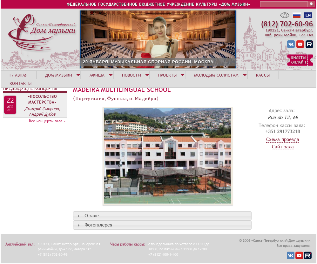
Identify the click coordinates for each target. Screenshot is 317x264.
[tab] (162, 215)
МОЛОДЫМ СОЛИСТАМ (216, 75)
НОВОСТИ (131, 75)
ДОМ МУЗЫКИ (58, 75)
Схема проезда (282, 139)
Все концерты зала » (47, 121)
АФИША (97, 75)
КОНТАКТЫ (20, 83)
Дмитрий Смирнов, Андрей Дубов (42, 111)
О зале (91, 216)
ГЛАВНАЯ (19, 75)
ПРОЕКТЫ (167, 75)
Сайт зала (283, 146)
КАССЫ (263, 75)
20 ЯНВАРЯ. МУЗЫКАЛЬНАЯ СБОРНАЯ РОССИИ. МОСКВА (148, 61)
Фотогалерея (98, 225)
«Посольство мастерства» (42, 99)
